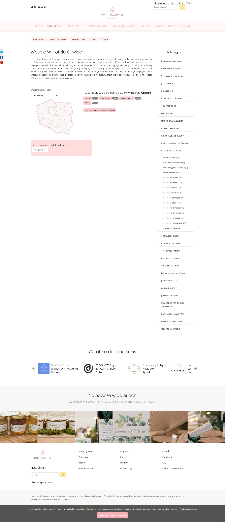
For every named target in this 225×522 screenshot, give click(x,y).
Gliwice (105, 39)
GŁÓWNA (39, 26)
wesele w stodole (171, 202)
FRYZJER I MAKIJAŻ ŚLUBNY (174, 143)
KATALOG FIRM (54, 26)
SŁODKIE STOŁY (169, 280)
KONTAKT (185, 26)
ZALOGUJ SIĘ (40, 7)
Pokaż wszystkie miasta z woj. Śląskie (100, 110)
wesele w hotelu (172, 187)
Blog (181, 3)
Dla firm (124, 462)
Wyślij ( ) (40, 149)
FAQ (164, 462)
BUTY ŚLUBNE (168, 83)
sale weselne (170, 172)
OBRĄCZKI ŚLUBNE (170, 236)
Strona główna (38, 39)
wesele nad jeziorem (173, 213)
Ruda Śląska (105, 98)
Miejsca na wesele (58, 39)
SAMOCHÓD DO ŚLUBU (173, 273)
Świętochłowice (127, 98)
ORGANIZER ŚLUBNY (171, 243)
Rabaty (82, 462)
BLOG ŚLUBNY (74, 26)
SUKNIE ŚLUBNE (168, 288)
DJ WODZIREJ (168, 106)
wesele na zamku (172, 182)
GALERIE (145, 26)
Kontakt (166, 451)
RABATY (160, 26)
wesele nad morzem (173, 208)
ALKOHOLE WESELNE (171, 61)
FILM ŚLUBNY (168, 113)
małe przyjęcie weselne (175, 167)
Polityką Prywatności (93, 509)
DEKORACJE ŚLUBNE (171, 98)
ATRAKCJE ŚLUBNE (170, 68)
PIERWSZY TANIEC (170, 251)
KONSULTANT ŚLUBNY (172, 136)
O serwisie (83, 457)
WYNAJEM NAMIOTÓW (172, 314)
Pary (172, 3)
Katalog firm (160, 3)
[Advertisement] (91, 178)
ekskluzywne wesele (173, 162)
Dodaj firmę (126, 468)
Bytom (87, 103)
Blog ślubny (126, 451)
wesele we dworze (172, 218)
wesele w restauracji (174, 223)
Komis (123, 457)
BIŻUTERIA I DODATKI (172, 76)
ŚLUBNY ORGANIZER (97, 26)
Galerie (190, 3)
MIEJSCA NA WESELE (171, 150)
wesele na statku (171, 177)
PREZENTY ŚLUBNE (170, 265)
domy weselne (171, 157)
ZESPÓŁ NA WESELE (170, 329)
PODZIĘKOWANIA (170, 258)
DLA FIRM (172, 26)
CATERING (167, 91)
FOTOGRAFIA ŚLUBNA (172, 121)
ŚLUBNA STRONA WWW (124, 26)
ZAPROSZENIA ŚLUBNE (172, 321)
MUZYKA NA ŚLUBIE (170, 228)
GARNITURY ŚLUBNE (171, 128)
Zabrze (87, 98)
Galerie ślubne (85, 468)
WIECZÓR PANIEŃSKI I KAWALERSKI (172, 305)
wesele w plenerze (172, 197)
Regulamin (167, 457)
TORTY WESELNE (169, 295)
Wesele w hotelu (78, 39)
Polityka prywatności (43, 482)
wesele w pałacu (172, 192)
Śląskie (93, 39)
